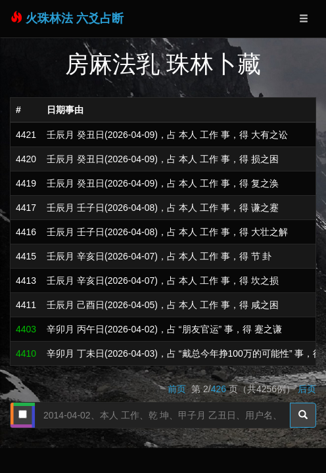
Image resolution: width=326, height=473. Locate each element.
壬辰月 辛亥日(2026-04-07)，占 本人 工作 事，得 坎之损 (162, 280)
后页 (307, 389)
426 (218, 389)
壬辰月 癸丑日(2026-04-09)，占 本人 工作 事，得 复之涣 (162, 183)
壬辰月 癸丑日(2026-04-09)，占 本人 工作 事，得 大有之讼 (167, 134)
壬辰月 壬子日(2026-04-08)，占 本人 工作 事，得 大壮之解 (167, 232)
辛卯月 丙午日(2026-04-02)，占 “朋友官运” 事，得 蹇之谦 (164, 329)
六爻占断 (100, 18)
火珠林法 (49, 18)
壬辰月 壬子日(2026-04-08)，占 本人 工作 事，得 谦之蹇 (162, 207)
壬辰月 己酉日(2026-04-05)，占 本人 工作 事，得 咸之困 (162, 305)
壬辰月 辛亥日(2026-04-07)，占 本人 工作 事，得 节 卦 (159, 256)
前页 (178, 389)
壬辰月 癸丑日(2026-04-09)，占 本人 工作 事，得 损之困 (162, 159)
